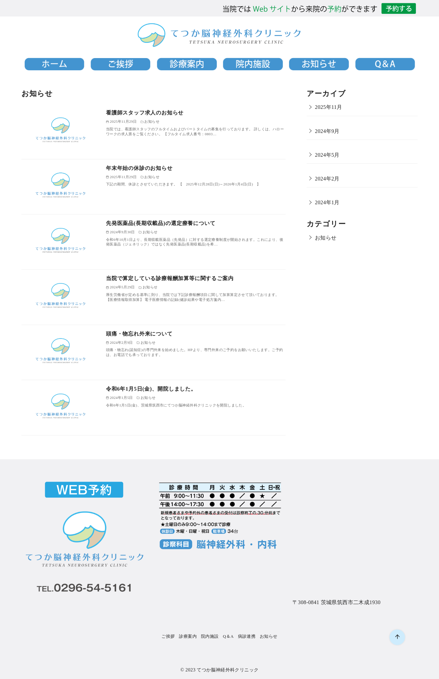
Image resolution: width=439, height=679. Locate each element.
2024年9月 (327, 131)
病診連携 (247, 636)
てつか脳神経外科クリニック (227, 669)
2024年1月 (327, 202)
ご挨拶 (168, 636)
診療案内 (188, 636)
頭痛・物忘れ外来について (139, 334)
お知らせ (326, 238)
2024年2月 (327, 178)
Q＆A (228, 636)
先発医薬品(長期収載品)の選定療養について (160, 223)
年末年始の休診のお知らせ (139, 168)
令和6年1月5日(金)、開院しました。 (151, 389)
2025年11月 (328, 107)
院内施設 (210, 636)
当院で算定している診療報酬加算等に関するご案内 (169, 278)
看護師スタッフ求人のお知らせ (145, 112)
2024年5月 (327, 155)
